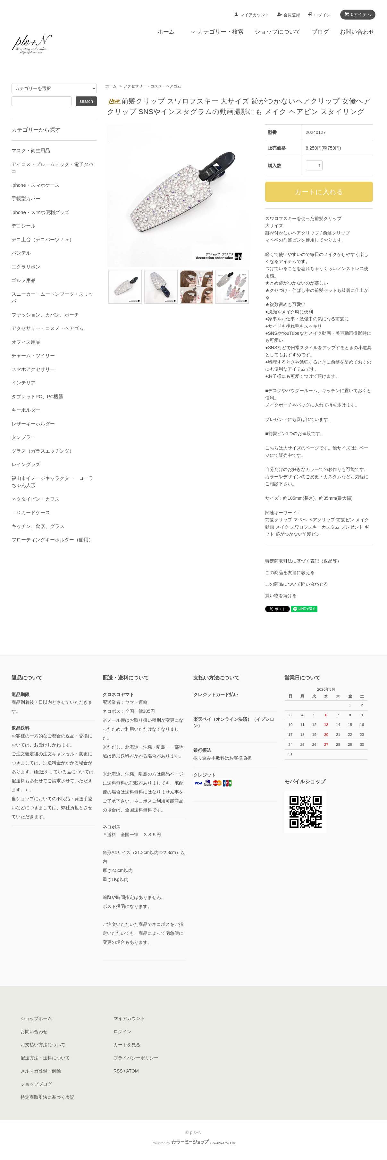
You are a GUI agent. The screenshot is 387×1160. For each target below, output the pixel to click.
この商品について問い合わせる (296, 584)
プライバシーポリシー (136, 1057)
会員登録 (291, 14)
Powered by (193, 1143)
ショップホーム (36, 1018)
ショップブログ (36, 1084)
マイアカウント (254, 14)
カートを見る (127, 1044)
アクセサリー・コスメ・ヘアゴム (152, 86)
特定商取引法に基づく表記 (47, 1097)
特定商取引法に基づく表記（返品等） (303, 561)
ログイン (322, 14)
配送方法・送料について (45, 1057)
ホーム (166, 32)
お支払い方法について (43, 1044)
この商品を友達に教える (290, 572)
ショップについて (278, 32)
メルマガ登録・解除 (41, 1071)
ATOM (132, 1071)
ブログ (320, 32)
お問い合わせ (357, 32)
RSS (118, 1071)
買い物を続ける (281, 595)
